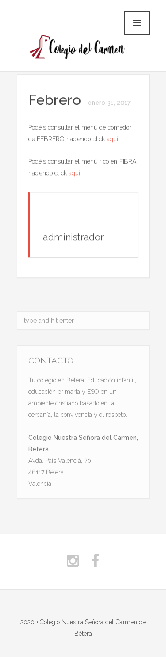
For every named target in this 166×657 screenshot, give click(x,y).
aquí (112, 139)
